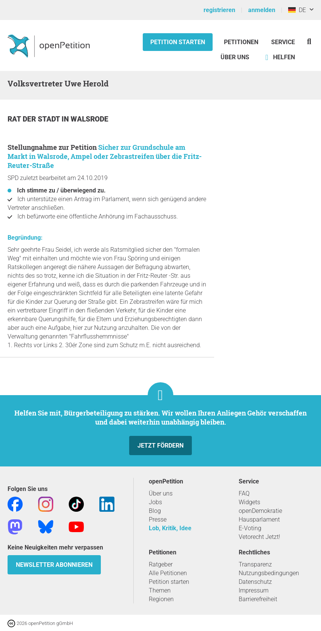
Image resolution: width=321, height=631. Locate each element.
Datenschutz (255, 581)
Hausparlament (259, 519)
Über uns (161, 493)
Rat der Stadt (35, 119)
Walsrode (89, 119)
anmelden (261, 10)
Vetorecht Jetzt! (259, 536)
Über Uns (235, 57)
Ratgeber (161, 564)
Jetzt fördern (160, 445)
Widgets (249, 502)
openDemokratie (260, 510)
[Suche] (309, 41)
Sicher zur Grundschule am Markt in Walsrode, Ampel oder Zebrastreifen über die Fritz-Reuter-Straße (105, 156)
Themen (160, 590)
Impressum (254, 590)
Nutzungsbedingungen (269, 573)
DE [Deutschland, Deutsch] (297, 10)
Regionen (161, 599)
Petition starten (177, 42)
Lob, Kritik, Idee (170, 528)
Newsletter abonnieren (54, 564)
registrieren (219, 10)
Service (283, 42)
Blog (155, 510)
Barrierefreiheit (258, 599)
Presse (158, 519)
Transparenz (255, 564)
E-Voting (250, 528)
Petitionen (242, 42)
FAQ (244, 493)
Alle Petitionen (168, 573)
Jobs (155, 502)
